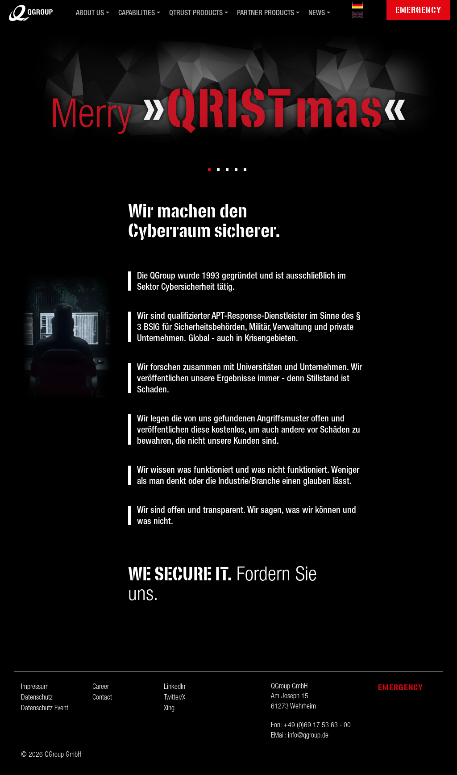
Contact (102, 698)
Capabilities (136, 13)
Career (100, 687)
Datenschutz (37, 698)
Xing (169, 708)
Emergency (418, 10)
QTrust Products (196, 13)
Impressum (35, 687)
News (316, 13)
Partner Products (265, 13)
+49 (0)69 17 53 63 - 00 (317, 725)
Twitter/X (174, 698)
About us (90, 13)
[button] (209, 169)
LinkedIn (174, 687)
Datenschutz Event (44, 708)
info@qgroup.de (308, 736)
